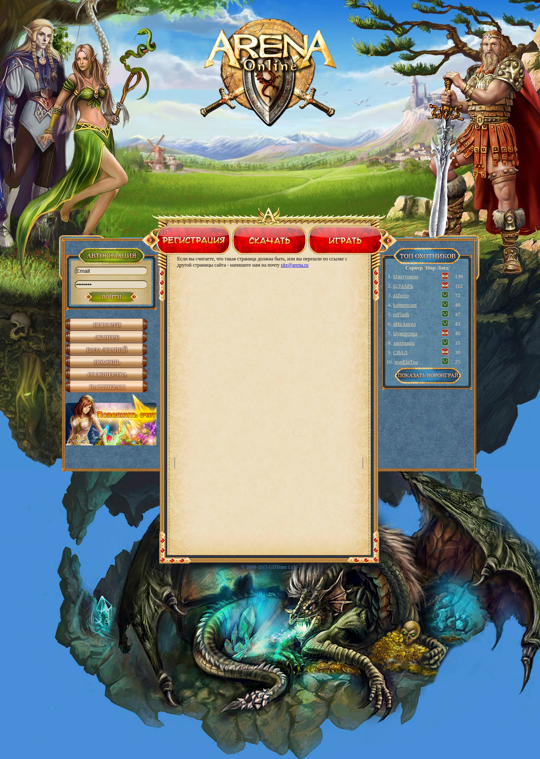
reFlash (401, 314)
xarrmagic (404, 343)
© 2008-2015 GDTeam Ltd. (268, 567)
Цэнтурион (405, 276)
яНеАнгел (404, 324)
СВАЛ (400, 352)
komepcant (405, 305)
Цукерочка (405, 333)
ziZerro (401, 295)
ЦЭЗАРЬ (403, 286)
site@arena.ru (294, 265)
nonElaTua (406, 362)
